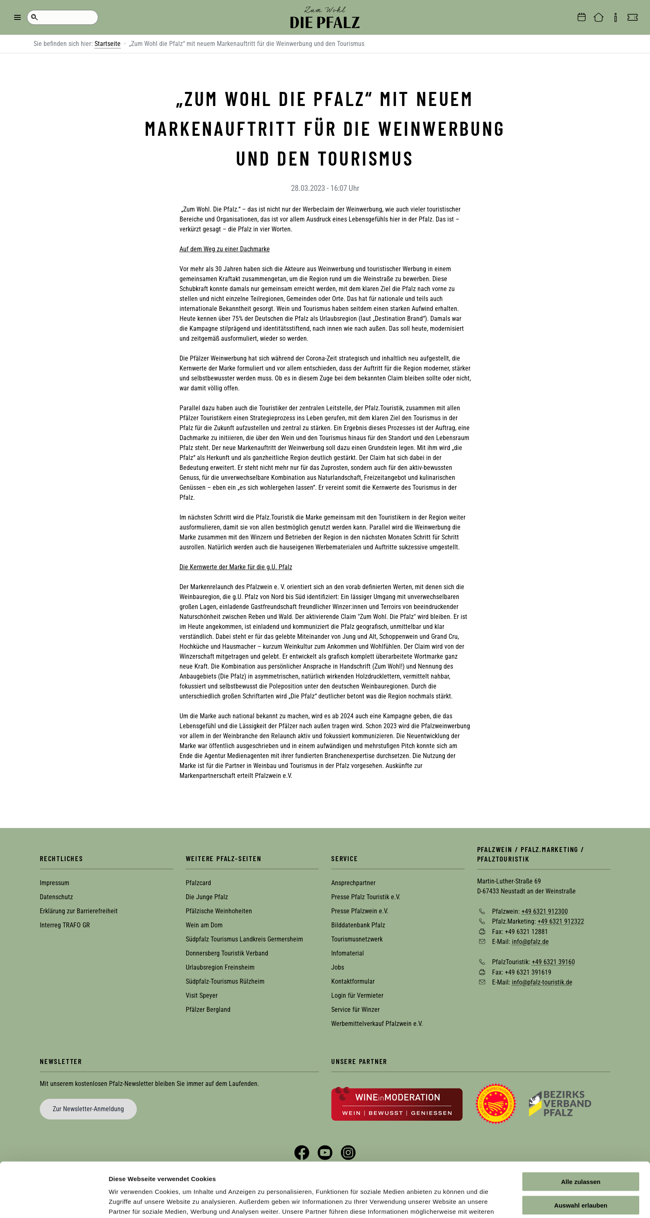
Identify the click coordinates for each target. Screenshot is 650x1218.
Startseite (108, 44)
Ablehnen (581, 1181)
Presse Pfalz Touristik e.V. (365, 897)
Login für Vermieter (357, 995)
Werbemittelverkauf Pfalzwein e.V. (377, 1024)
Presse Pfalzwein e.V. (359, 911)
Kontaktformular (353, 981)
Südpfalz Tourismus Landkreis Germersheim (244, 939)
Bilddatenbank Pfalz (358, 925)
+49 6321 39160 (553, 962)
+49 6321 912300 (544, 911)
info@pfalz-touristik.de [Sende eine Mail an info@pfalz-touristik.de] (542, 982)
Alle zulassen (580, 1135)
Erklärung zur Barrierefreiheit (79, 911)
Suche (34, 17)
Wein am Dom (204, 925)
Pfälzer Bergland (208, 1009)
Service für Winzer (355, 1009)
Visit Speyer (202, 995)
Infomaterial (347, 953)
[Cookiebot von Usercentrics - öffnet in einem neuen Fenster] (53, 1202)
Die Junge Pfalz (207, 897)
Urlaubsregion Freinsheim (220, 967)
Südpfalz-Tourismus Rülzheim (225, 981)
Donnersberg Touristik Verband (227, 953)
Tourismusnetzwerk (357, 939)
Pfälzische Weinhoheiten (219, 911)
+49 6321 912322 (561, 921)
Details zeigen (441, 1201)
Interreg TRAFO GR (65, 925)
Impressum (54, 883)
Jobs (337, 967)
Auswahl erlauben (580, 1158)
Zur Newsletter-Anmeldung (88, 1109)
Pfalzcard (198, 883)
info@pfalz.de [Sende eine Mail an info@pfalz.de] (530, 942)
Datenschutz (56, 897)
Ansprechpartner (353, 883)
